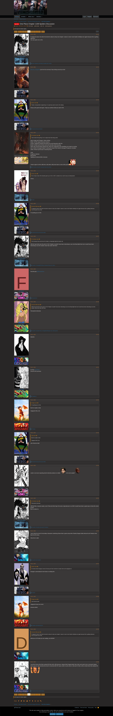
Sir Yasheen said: (35, 135)
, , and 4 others (42, 63)
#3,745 (97, 170)
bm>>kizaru (30, 26)
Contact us (77, 707)
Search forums (23, 19)
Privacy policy (91, 707)
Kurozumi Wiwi (22, 56)
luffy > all (42, 26)
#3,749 (97, 301)
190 (34, 31)
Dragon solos (22, 356)
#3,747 (97, 236)
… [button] (20, 31)
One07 (22, 684)
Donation (23, 16)
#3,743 (97, 99)
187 (26, 31)
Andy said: (34, 435)
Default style (17, 707)
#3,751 (97, 367)
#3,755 (97, 498)
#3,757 (97, 563)
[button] (26, 16)
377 (39, 31)
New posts (16, 19)
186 (23, 31)
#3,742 (97, 67)
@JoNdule (37, 369)
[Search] (96, 16)
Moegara (22, 585)
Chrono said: (34, 173)
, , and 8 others (42, 167)
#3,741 (97, 34)
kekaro (22, 487)
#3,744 (97, 132)
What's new (31, 16)
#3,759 (97, 629)
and (38, 128)
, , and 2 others (44, 265)
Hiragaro (22, 89)
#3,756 (97, 530)
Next (43, 31)
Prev (16, 31)
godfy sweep (36, 26)
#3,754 (97, 465)
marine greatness (48, 26)
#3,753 (97, 432)
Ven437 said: (34, 566)
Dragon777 (22, 651)
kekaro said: (34, 102)
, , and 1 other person (45, 330)
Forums (17, 16)
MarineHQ (22, 389)
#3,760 (97, 661)
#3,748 (97, 269)
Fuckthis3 (21, 291)
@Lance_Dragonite (35, 69)
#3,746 (97, 203)
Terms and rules (83, 707)
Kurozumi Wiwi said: (36, 206)
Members (38, 16)
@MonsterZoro (41, 271)
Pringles (22, 121)
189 (32, 31)
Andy (22, 422)
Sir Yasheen (22, 323)
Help (96, 707)
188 (29, 31)
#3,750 (97, 334)
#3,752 (97, 400)
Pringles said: (35, 402)
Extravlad (22, 553)
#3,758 (97, 596)
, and (41, 527)
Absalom (17, 26)
